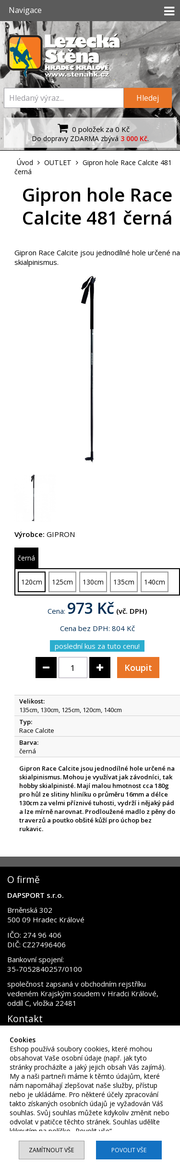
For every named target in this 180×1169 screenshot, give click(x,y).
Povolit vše (128, 1150)
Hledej (147, 98)
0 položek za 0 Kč (92, 128)
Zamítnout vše (51, 1150)
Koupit (138, 667)
